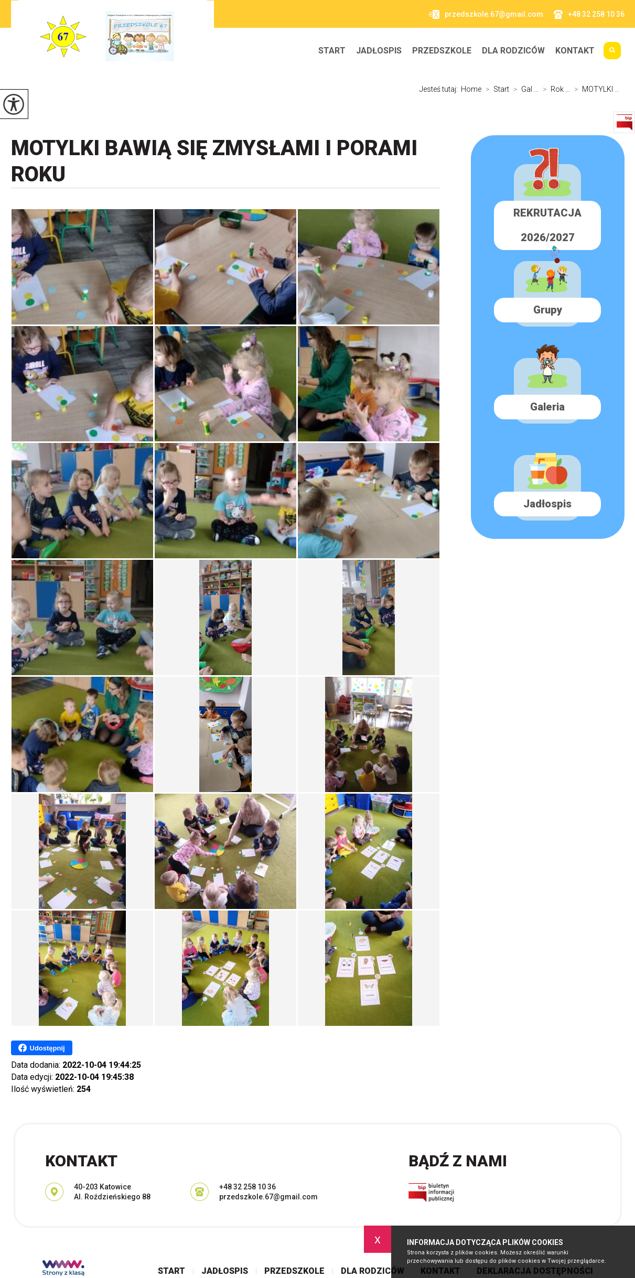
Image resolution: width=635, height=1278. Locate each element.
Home (471, 89)
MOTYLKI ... (594, 89)
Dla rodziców (513, 51)
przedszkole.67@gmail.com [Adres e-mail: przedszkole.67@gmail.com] (268, 1197)
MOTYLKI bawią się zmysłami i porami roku (214, 161)
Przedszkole (441, 51)
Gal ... (524, 89)
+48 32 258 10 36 (589, 14)
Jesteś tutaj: (440, 89)
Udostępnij (41, 1048)
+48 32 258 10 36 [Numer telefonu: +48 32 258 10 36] (247, 1187)
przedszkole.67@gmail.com (485, 14)
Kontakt (575, 51)
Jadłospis (379, 51)
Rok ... (554, 89)
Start (332, 51)
